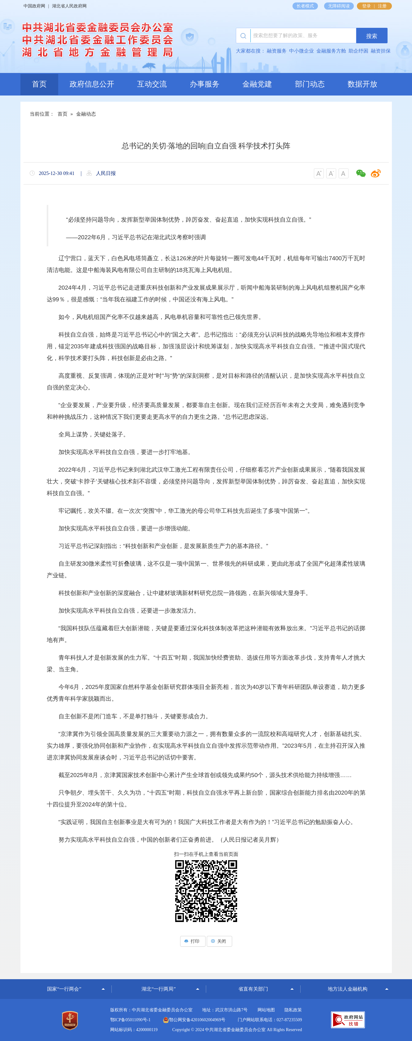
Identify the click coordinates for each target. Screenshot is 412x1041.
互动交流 (152, 84)
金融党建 (257, 84)
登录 (366, 6)
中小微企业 (301, 50)
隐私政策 (293, 1010)
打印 (193, 941)
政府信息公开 (92, 84)
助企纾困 (358, 50)
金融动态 (86, 114)
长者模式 (305, 6)
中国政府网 (34, 6)
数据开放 (362, 84)
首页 (39, 84)
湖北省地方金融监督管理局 (96, 42)
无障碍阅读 (339, 6)
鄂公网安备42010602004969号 (194, 1020)
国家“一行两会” (64, 989)
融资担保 (381, 50)
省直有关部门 (253, 989)
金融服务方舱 (331, 50)
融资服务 (277, 50)
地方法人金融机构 (347, 989)
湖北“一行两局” (158, 989)
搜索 (371, 36)
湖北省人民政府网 (69, 6)
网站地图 (266, 1010)
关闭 (219, 941)
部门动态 (310, 84)
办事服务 (204, 84)
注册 (382, 6)
